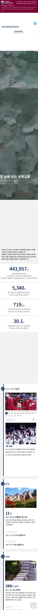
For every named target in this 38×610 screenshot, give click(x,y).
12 (6, 416)
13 (9, 416)
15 (15, 416)
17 (21, 416)
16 (18, 416)
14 (12, 416)
